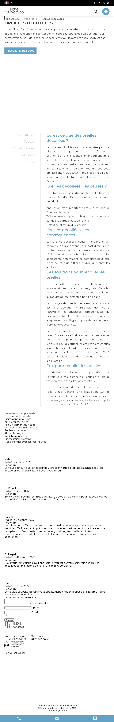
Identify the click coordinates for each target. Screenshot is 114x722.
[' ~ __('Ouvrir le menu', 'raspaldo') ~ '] (106, 11)
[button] (8, 2)
